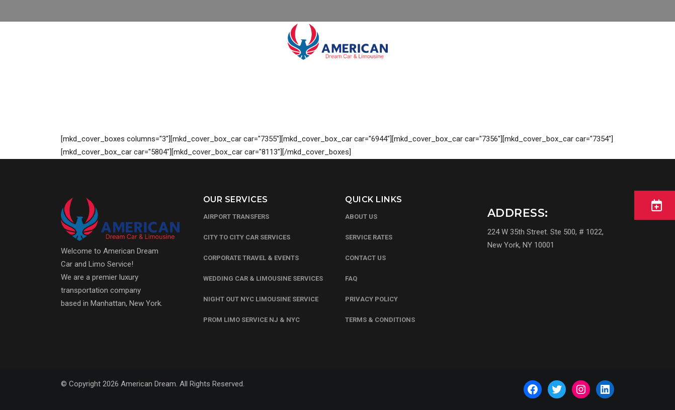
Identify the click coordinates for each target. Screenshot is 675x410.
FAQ (351, 278)
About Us (361, 216)
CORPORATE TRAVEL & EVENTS (251, 258)
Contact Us (365, 258)
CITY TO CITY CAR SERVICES (246, 237)
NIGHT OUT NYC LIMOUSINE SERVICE (260, 299)
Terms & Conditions (380, 319)
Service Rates (368, 237)
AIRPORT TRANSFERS (236, 216)
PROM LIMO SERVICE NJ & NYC (251, 319)
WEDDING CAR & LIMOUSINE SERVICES (263, 278)
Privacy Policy (371, 299)
